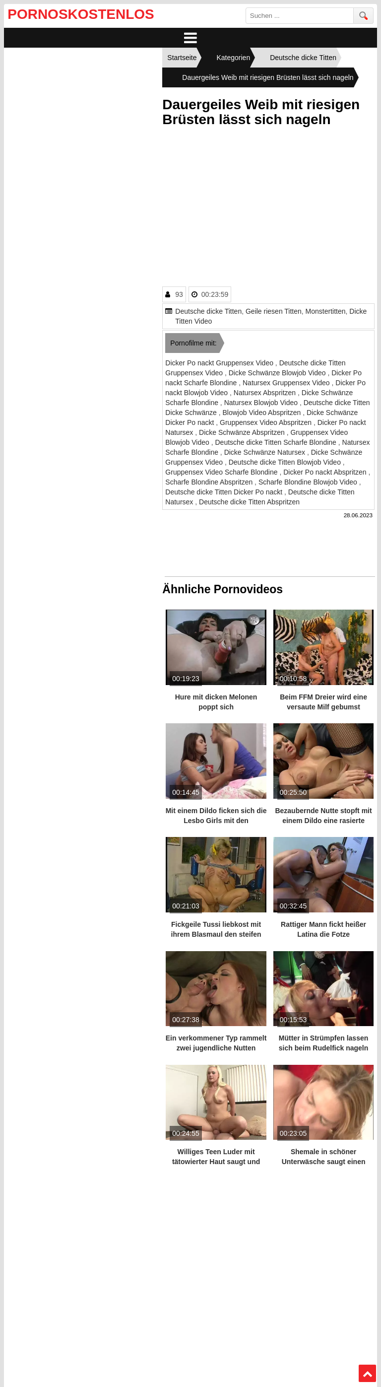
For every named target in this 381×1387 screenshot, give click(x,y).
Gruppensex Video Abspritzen (267, 422)
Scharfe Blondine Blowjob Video (308, 482)
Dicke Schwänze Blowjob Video (278, 373)
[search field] (300, 15)
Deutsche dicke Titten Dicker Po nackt (224, 492)
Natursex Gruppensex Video (287, 383)
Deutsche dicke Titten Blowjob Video (286, 462)
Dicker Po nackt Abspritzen (325, 472)
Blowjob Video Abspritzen (263, 412)
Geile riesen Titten (274, 311)
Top (367, 1373)
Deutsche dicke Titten (208, 311)
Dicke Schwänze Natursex (265, 452)
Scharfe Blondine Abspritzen (209, 482)
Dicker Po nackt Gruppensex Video (220, 363)
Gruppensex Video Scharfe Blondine (222, 472)
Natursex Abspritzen (266, 393)
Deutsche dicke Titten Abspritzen (249, 502)
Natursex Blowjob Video (262, 403)
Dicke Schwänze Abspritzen (243, 432)
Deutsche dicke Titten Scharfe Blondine (276, 442)
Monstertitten (326, 311)
